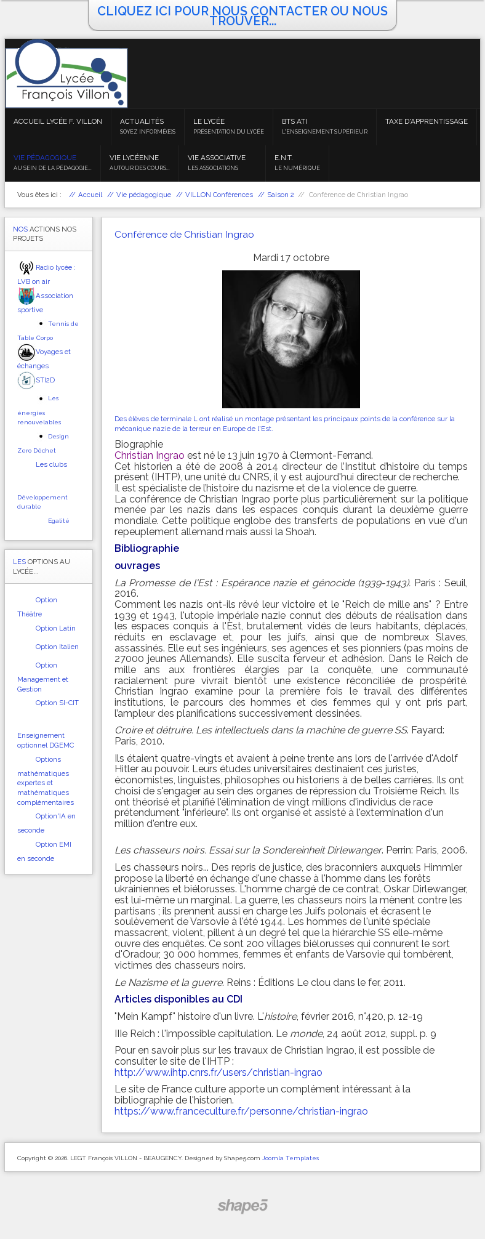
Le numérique (297, 168)
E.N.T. (284, 157)
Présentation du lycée (228, 132)
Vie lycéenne (134, 157)
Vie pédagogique (45, 157)
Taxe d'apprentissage (426, 121)
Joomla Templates (290, 1158)
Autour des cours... (140, 168)
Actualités (142, 121)
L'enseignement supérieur (324, 132)
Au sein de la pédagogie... (53, 168)
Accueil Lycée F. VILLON (58, 121)
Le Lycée (209, 121)
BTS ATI (294, 121)
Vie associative (217, 157)
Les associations (213, 168)
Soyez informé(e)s (147, 132)
